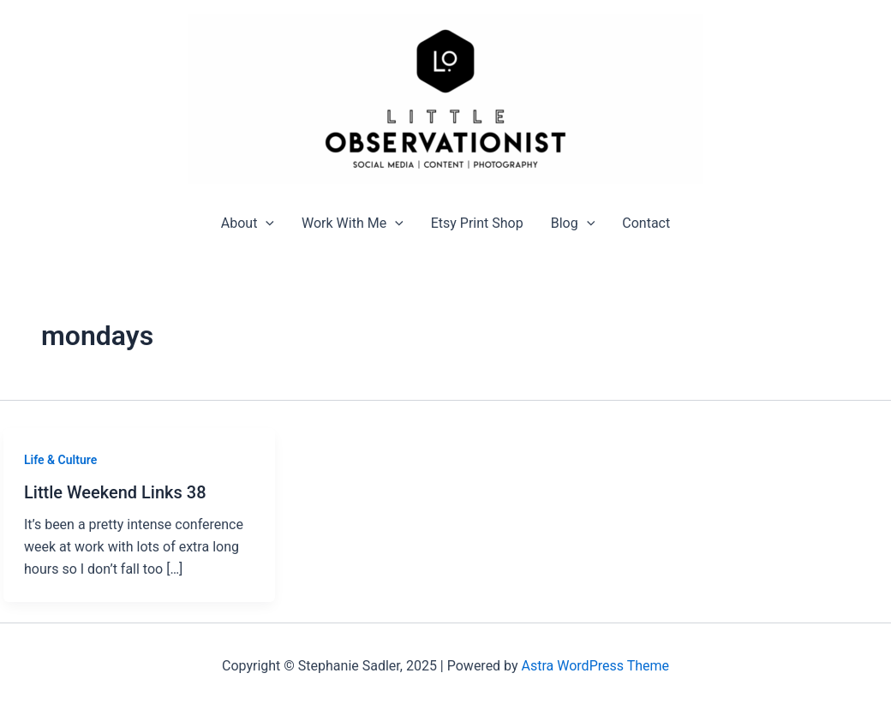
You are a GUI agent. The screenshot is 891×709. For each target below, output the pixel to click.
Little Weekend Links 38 (115, 492)
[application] (265, 223)
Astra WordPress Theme (595, 666)
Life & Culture (60, 460)
